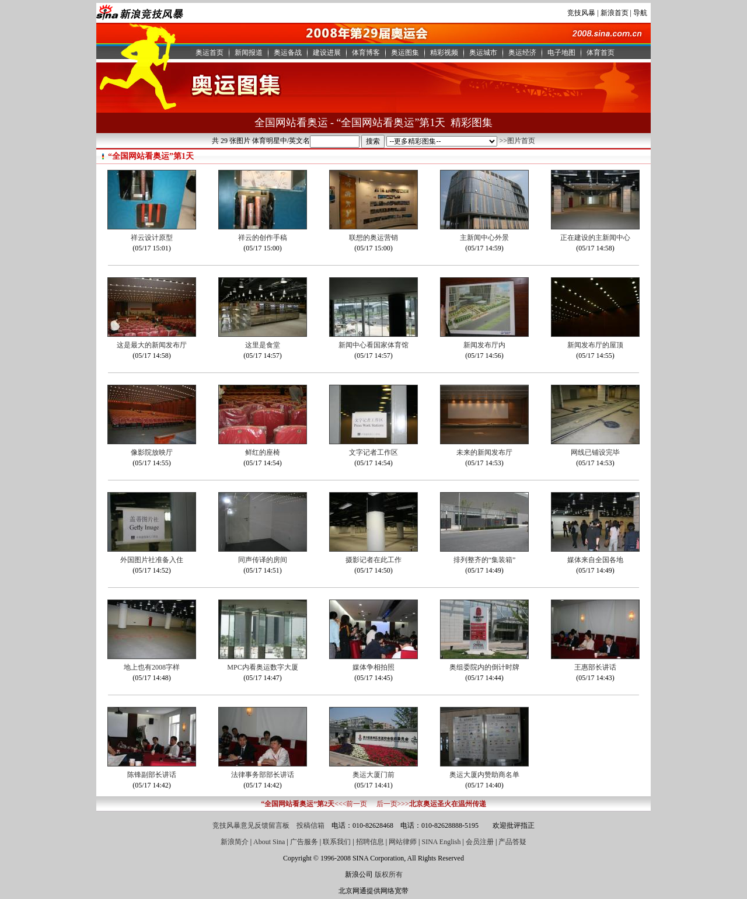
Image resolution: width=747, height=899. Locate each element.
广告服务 (304, 842)
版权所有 (389, 874)
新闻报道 (249, 52)
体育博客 (366, 52)
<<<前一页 (350, 804)
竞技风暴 (581, 13)
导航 (640, 13)
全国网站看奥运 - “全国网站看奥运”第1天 (350, 122)
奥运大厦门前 (373, 775)
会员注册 (480, 842)
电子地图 (561, 52)
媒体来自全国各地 (595, 560)
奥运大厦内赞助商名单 (484, 775)
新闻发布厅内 (484, 345)
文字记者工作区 (373, 452)
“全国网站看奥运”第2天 (297, 804)
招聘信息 (370, 842)
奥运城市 (483, 52)
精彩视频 (444, 52)
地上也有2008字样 (152, 667)
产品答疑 (512, 842)
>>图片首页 (517, 141)
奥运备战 (288, 52)
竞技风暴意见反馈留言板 (250, 825)
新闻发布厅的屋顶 (595, 345)
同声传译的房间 (262, 560)
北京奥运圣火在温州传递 (447, 804)
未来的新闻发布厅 (484, 452)
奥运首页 (210, 52)
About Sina (269, 842)
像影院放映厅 (152, 452)
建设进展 (327, 52)
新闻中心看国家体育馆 (373, 345)
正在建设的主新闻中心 (595, 238)
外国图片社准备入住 (151, 560)
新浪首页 (615, 13)
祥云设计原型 (152, 238)
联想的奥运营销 (373, 238)
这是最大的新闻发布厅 (152, 345)
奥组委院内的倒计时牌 (484, 667)
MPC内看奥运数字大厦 (262, 667)
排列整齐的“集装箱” (484, 560)
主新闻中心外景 (484, 238)
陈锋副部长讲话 (151, 775)
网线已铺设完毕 (595, 452)
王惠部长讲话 (595, 667)
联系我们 (337, 842)
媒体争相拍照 (373, 667)
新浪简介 (235, 842)
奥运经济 (522, 52)
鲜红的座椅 (262, 452)
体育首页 (601, 52)
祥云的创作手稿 (262, 238)
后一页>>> (392, 804)
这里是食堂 (262, 345)
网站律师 (403, 842)
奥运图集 (405, 52)
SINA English (440, 842)
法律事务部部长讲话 (262, 775)
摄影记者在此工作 (373, 560)
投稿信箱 (310, 825)
